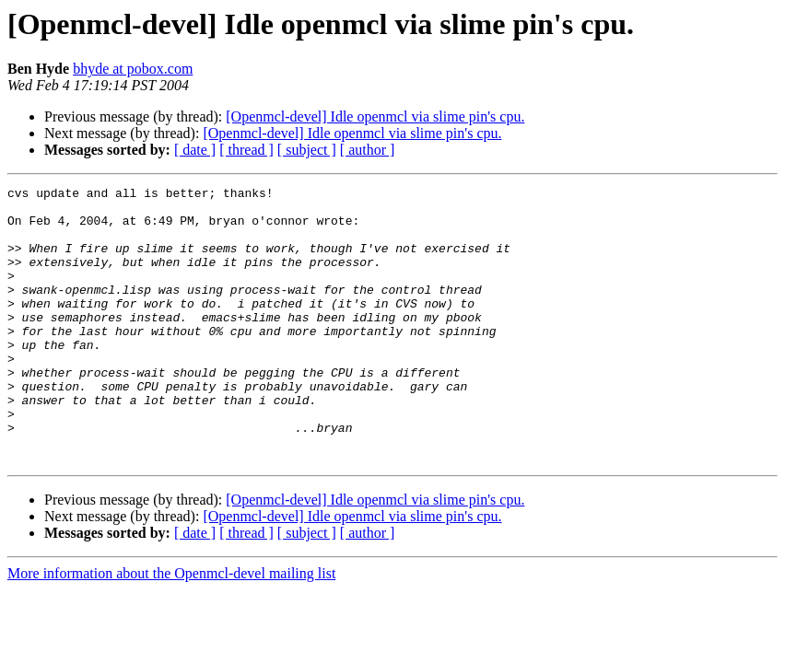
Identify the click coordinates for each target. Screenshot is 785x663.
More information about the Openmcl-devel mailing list (171, 628)
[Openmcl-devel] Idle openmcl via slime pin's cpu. (375, 116)
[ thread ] (246, 149)
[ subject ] (306, 149)
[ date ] (195, 149)
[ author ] (367, 149)
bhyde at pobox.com (133, 68)
